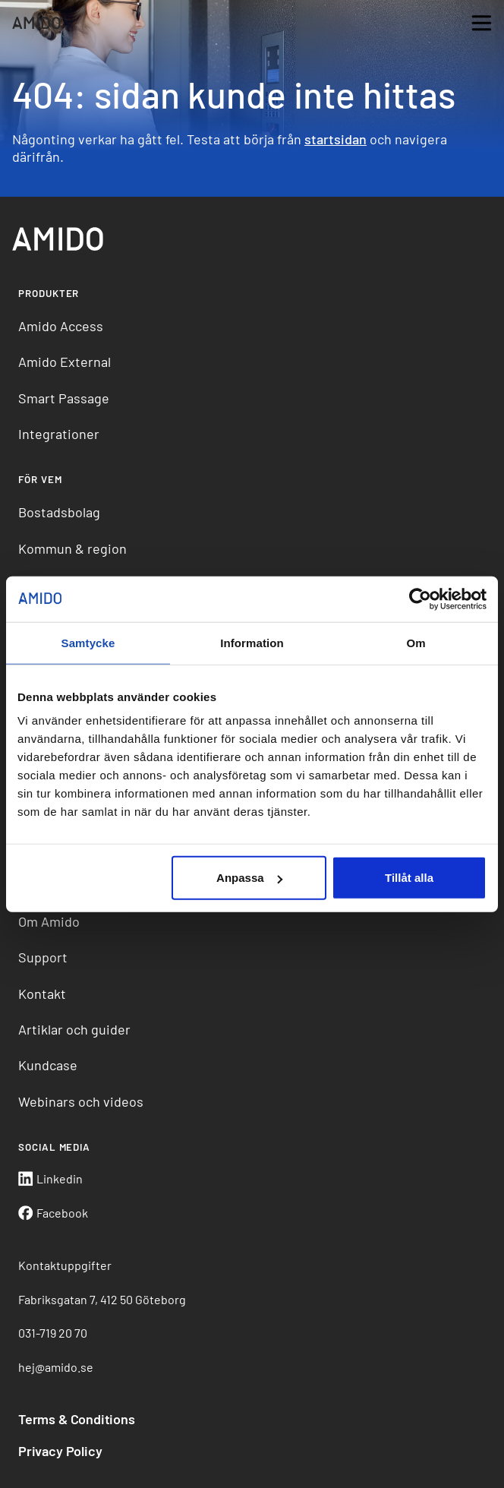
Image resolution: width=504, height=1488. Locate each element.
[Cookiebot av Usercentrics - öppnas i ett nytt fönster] (420, 598)
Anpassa (249, 877)
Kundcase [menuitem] (47, 1065)
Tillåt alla (409, 877)
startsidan (335, 139)
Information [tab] (252, 642)
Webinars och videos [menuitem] (80, 1101)
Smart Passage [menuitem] (63, 398)
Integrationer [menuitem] (58, 433)
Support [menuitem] (43, 957)
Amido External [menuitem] (64, 361)
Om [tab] (415, 642)
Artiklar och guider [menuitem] (74, 1029)
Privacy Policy (60, 1451)
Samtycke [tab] (88, 642)
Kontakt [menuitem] (42, 993)
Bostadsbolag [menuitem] (59, 512)
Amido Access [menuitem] (60, 326)
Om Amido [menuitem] (49, 921)
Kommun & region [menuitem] (72, 548)
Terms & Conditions (76, 1419)
